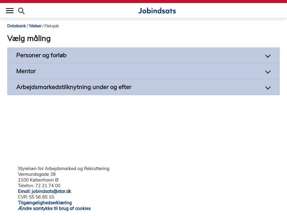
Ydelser (35, 25)
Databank (16, 25)
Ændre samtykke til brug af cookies (54, 208)
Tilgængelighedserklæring (45, 203)
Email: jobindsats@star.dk (44, 191)
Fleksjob (52, 25)
